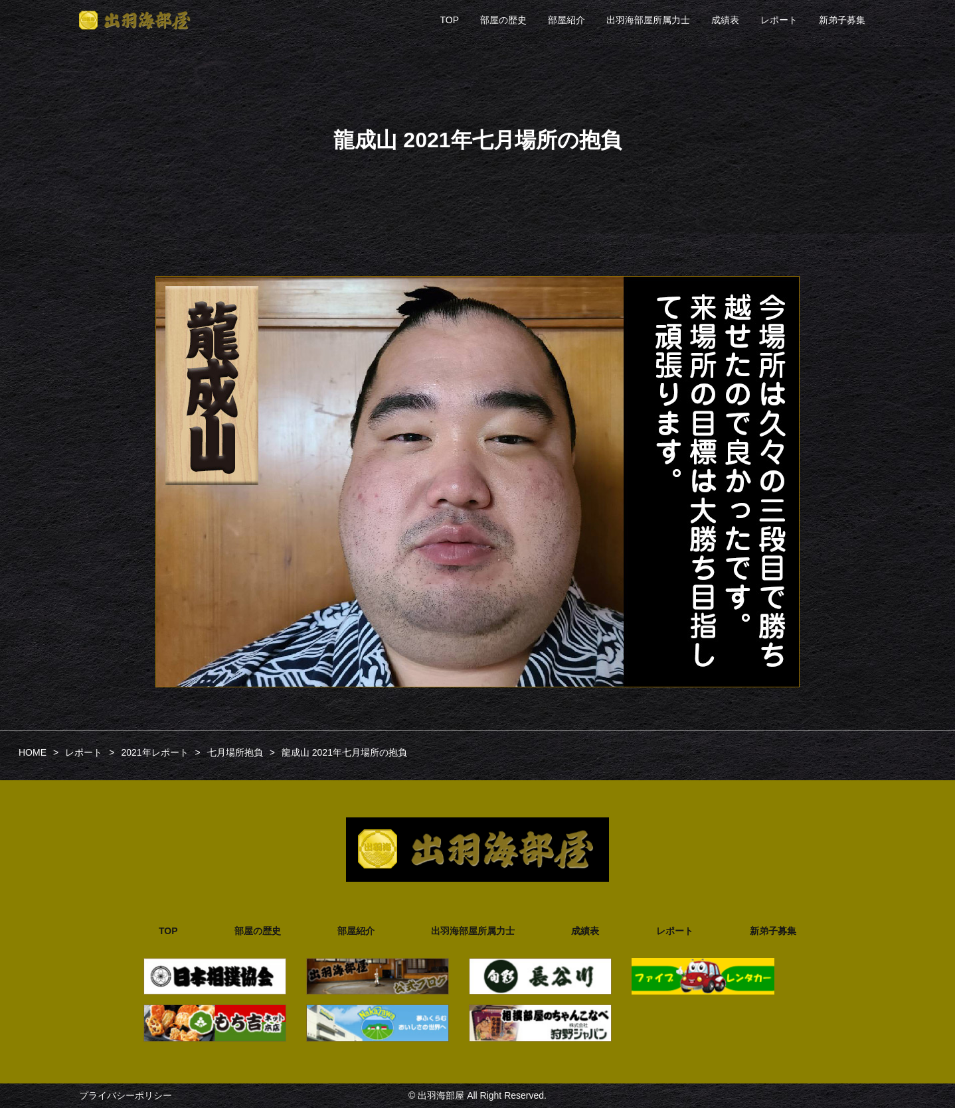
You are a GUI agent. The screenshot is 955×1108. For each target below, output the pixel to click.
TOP (449, 20)
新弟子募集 (842, 20)
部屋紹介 (566, 20)
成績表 (725, 20)
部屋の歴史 (503, 20)
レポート (779, 20)
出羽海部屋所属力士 (648, 20)
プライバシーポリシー (125, 1095)
